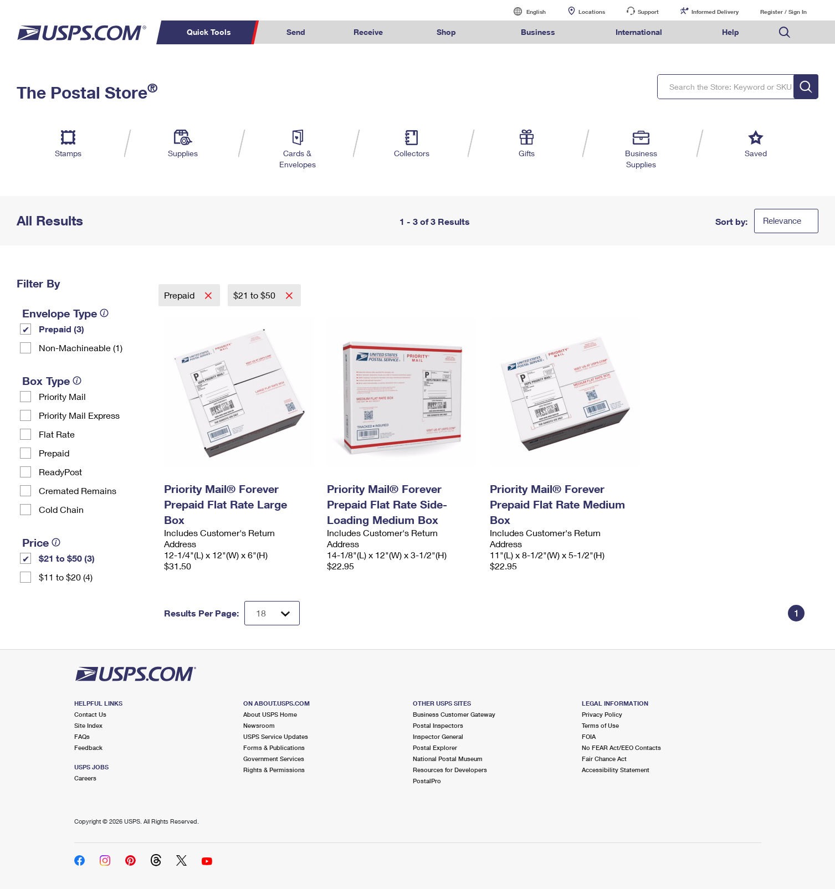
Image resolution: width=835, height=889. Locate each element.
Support (648, 11)
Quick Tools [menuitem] (209, 32)
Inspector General (438, 736)
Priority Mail (62, 396)
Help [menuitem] (730, 32)
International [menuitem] (639, 32)
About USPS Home (270, 714)
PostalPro (427, 780)
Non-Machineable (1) (80, 347)
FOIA (589, 736)
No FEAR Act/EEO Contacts (621, 747)
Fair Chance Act (604, 758)
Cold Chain (61, 509)
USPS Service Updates (275, 736)
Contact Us (90, 714)
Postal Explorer (435, 747)
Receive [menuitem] (368, 32)
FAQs (82, 736)
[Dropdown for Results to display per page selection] (272, 613)
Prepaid (54, 453)
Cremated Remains (77, 490)
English (525, 11)
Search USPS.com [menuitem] (784, 32)
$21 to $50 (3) (67, 558)
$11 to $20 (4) (66, 577)
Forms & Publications (274, 747)
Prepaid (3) (61, 328)
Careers (85, 778)
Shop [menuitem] (446, 32)
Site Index (88, 725)
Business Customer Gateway (454, 714)
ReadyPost (60, 471)
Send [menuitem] (295, 32)
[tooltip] (104, 313)
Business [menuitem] (538, 32)
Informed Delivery (715, 11)
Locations (591, 11)
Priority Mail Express (79, 415)
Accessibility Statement (615, 769)
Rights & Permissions (274, 769)
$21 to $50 (255, 295)
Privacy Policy (602, 714)
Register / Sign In (783, 11)
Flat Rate (57, 434)
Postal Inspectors (438, 725)
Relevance (782, 220)
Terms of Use (600, 725)
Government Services (273, 758)
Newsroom (259, 725)
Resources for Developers (450, 769)
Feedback (88, 747)
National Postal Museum (448, 758)
